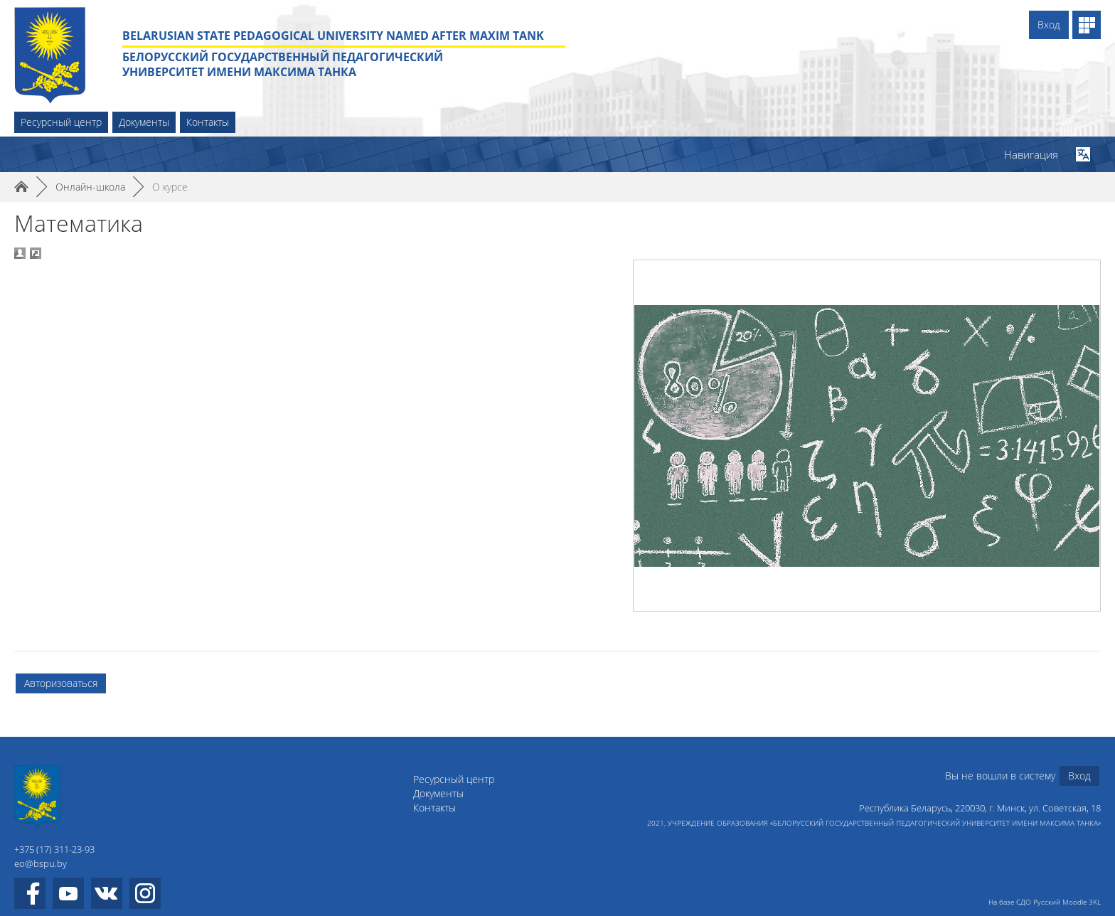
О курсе (170, 186)
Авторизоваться (60, 683)
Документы (144, 122)
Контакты (207, 122)
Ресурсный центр (61, 122)
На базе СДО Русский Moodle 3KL (1044, 902)
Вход (1048, 24)
